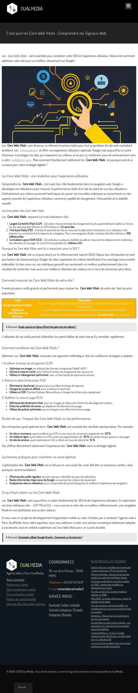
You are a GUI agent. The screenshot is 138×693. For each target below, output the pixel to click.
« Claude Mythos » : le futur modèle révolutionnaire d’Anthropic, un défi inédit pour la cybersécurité (111, 636)
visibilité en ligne (21, 160)
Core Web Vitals (17, 56)
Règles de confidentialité (21, 599)
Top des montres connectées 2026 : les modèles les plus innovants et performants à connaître (111, 608)
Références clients (17, 585)
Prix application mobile (20, 594)
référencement (29, 150)
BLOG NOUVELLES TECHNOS (108, 561)
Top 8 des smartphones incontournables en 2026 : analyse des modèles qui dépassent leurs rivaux (110, 584)
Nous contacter (15, 580)
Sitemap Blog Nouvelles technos (25, 604)
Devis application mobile (21, 589)
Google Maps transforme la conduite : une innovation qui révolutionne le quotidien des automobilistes (110, 626)
